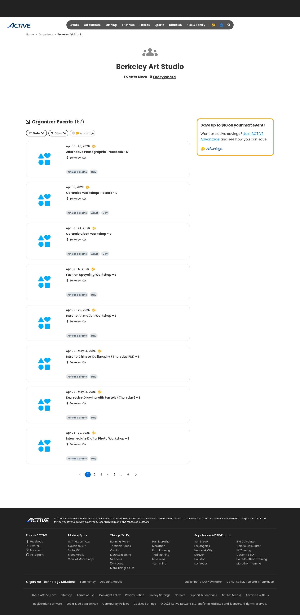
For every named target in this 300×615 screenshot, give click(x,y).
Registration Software (47, 604)
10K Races (116, 563)
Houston (199, 559)
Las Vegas (201, 563)
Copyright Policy (110, 595)
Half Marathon (161, 541)
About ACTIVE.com (43, 595)
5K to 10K (74, 550)
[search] (229, 24)
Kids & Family (196, 25)
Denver (199, 555)
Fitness (145, 25)
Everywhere (164, 77)
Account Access (111, 582)
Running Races (120, 541)
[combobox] (36, 133)
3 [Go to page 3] (101, 474)
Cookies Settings (145, 604)
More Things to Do (122, 568)
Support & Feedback (203, 595)
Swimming (159, 563)
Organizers (46, 34)
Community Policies (115, 604)
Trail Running (160, 555)
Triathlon (128, 25)
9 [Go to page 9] (128, 474)
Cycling (115, 550)
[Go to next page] (136, 474)
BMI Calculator (246, 541)
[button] (58, 133)
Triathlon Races (120, 546)
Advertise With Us (257, 595)
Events (74, 25)
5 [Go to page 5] (114, 474)
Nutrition (175, 25)
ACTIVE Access (231, 595)
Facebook (36, 541)
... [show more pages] (121, 474)
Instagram (37, 555)
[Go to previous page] (80, 474)
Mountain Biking (120, 555)
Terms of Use (86, 595)
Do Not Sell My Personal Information (250, 582)
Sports (159, 25)
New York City (203, 550)
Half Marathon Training (251, 559)
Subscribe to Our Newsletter (203, 582)
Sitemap (66, 595)
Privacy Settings (159, 595)
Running (111, 25)
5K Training (243, 550)
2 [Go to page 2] (94, 474)
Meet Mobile (76, 555)
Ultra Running (161, 550)
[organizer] (221, 24)
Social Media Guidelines (82, 604)
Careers (180, 595)
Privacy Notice (134, 595)
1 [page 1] (87, 474)
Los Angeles (202, 546)
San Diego (201, 541)
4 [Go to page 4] (108, 474)
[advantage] (213, 24)
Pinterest (36, 550)
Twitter (34, 546)
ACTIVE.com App (79, 541)
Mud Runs (158, 559)
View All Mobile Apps (81, 559)
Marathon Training (248, 563)
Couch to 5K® (77, 546)
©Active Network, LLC (179, 604)
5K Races (116, 559)
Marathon (158, 546)
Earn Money (88, 582)
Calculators (92, 25)
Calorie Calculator (248, 546)
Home (30, 34)
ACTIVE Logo (34, 519)
